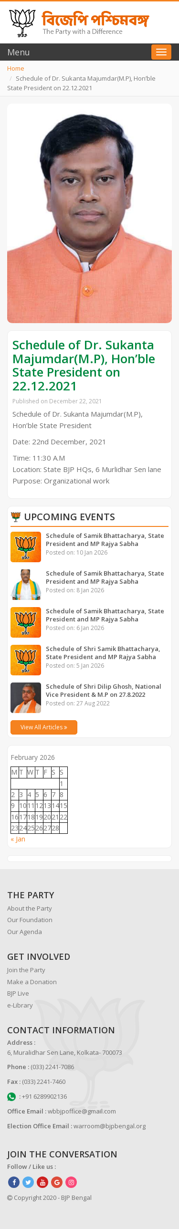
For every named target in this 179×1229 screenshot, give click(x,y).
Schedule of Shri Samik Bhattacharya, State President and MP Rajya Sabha (103, 652)
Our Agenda (24, 931)
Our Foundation (30, 919)
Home (15, 68)
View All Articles (44, 727)
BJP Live (18, 993)
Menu (18, 52)
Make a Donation (32, 981)
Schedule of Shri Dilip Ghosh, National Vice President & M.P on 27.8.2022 (103, 690)
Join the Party (26, 970)
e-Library (20, 1005)
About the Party (29, 908)
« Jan (18, 838)
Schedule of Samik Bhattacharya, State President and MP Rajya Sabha (105, 539)
